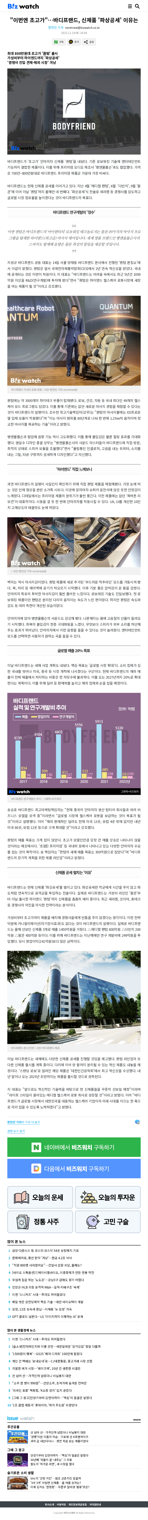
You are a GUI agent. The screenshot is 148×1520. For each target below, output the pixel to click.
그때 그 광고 (16, 1449)
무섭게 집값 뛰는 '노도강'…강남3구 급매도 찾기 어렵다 (48, 1279)
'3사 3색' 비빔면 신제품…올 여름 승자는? (55, 1483)
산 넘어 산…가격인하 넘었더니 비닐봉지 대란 (41, 1375)
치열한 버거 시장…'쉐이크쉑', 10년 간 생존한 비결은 (46, 1368)
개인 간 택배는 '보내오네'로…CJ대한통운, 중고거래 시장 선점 (52, 1361)
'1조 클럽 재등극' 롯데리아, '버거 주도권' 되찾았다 (44, 1405)
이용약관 (61, 1504)
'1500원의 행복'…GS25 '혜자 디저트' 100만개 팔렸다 (47, 1353)
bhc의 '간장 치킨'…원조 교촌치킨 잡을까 (55, 1478)
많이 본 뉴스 (16, 1241)
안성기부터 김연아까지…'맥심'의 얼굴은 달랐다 (59, 1455)
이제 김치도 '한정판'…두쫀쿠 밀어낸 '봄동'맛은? (59, 1487)
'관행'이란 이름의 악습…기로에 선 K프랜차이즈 (59, 1437)
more (137, 1419)
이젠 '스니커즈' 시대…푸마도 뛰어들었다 (38, 1294)
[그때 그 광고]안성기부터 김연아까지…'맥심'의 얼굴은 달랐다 (52, 1397)
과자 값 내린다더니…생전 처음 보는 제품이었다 (59, 1441)
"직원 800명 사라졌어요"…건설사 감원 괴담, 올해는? (47, 1265)
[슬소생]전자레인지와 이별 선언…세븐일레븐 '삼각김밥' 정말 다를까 (56, 1346)
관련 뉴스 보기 (16, 1131)
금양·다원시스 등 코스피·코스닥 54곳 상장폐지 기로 (45, 1250)
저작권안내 (95, 1504)
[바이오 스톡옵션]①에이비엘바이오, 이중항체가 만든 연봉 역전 (53, 1272)
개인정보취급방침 (77, 1504)
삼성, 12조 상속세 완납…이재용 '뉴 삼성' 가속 (42, 1309)
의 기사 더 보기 (23, 1122)
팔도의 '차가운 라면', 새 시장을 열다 (52, 1464)
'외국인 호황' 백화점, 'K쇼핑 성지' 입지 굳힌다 (42, 1390)
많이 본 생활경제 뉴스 (21, 1330)
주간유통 (13, 1426)
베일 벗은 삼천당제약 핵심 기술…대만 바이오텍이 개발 (47, 1301)
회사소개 (49, 1504)
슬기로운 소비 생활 (20, 1472)
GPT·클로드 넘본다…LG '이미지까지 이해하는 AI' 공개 (47, 1316)
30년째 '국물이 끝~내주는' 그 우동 (51, 1460)
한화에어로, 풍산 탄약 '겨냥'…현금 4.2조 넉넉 (42, 1257)
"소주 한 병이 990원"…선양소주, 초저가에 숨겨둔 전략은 (49, 1383)
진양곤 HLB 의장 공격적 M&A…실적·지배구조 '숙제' (46, 1287)
